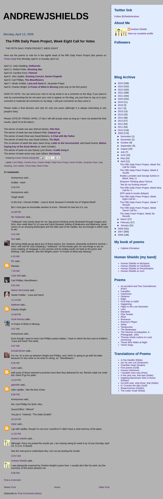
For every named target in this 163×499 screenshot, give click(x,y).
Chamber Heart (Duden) (133, 365)
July (123, 152)
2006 (121, 235)
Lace (123, 309)
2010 (121, 130)
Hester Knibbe (76, 162)
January (125, 225)
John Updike (18, 166)
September (126, 146)
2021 (121, 96)
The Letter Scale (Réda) (133, 390)
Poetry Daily (10, 59)
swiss (14, 368)
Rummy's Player (129, 322)
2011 (121, 127)
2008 (121, 228)
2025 (121, 83)
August (124, 149)
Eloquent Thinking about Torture (136, 181)
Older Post (104, 487)
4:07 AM (15, 329)
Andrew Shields (19, 438)
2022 (121, 92)
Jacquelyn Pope (90, 162)
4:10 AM (15, 256)
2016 (121, 111)
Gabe (14, 424)
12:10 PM (16, 380)
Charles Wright (44, 162)
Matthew (15, 304)
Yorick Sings (127, 345)
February (125, 222)
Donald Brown (18, 351)
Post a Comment (12, 480)
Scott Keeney (18, 319)
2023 (121, 89)
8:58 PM (15, 394)
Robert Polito (42, 166)
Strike (124, 324)
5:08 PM (15, 473)
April (123, 161)
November (126, 139)
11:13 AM (16, 300)
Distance (125, 296)
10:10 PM (16, 419)
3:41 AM (15, 234)
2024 (121, 86)
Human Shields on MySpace (135, 263)
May (123, 158)
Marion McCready (20, 290)
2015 (121, 114)
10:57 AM (16, 456)
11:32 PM (16, 433)
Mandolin (125, 311)
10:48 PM (16, 212)
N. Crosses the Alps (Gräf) (134, 385)
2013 (121, 120)
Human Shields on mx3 (132, 271)
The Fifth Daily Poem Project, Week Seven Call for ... (138, 209)
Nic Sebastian (18, 217)
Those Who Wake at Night (134, 342)
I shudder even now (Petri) (134, 373)
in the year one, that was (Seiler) (137, 375)
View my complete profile (140, 33)
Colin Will (16, 275)
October (125, 142)
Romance (125, 319)
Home (57, 487)
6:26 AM (15, 363)
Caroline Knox (30, 162)
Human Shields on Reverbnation (137, 268)
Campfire (125, 291)
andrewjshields (46, 16)
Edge (123, 299)
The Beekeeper (128, 329)
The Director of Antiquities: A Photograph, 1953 (135, 333)
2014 (121, 117)
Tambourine (127, 327)
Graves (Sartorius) (130, 370)
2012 (121, 124)
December (126, 136)
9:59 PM (15, 187)
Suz (13, 239)
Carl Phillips (18, 162)
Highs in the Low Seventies (134, 306)
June (123, 155)
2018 (121, 105)
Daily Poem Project (60, 162)
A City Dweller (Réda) (131, 360)
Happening (126, 304)
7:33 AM (15, 271)
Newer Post (10, 487)
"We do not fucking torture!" (134, 184)
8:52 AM (15, 285)
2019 (121, 102)
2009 (121, 133)
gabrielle (15, 385)
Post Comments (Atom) (30, 493)
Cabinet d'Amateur (130, 248)
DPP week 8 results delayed (134, 193)
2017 (121, 108)
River (123, 317)
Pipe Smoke (127, 314)
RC (12, 261)
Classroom (126, 294)
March (124, 219)
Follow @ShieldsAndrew (126, 16)
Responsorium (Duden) (132, 388)
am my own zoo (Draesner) (134, 362)
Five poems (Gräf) (130, 367)
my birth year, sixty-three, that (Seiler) (140, 383)
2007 (121, 231)
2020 (121, 99)
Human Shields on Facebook (135, 266)
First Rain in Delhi (130, 301)
